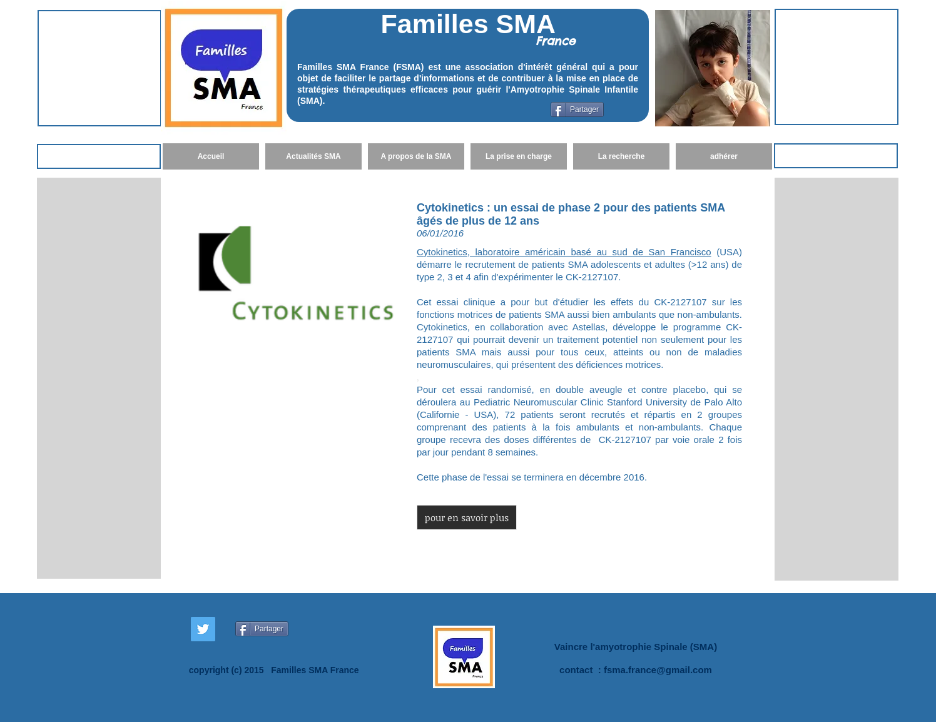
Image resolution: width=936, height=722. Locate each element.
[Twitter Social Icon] (203, 629)
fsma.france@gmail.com (658, 669)
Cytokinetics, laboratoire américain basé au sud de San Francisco (564, 252)
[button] (467, 517)
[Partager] (577, 109)
